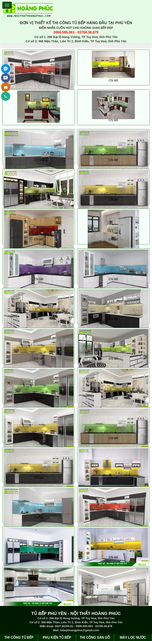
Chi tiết (38, 80)
